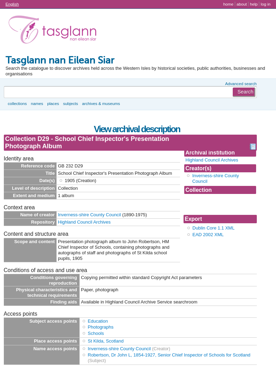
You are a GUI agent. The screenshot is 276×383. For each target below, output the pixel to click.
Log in (265, 4)
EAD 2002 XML (208, 234)
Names (37, 103)
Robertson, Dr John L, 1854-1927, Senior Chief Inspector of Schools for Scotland (169, 355)
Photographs (101, 327)
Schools (96, 333)
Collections (17, 103)
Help (254, 4)
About (242, 4)
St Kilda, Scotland (106, 341)
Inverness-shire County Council (89, 214)
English (12, 4)
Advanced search (240, 83)
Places (53, 103)
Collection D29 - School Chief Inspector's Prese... (218, 204)
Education (98, 321)
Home (228, 4)
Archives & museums (101, 103)
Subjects (70, 103)
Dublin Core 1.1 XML (214, 228)
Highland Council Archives (212, 160)
